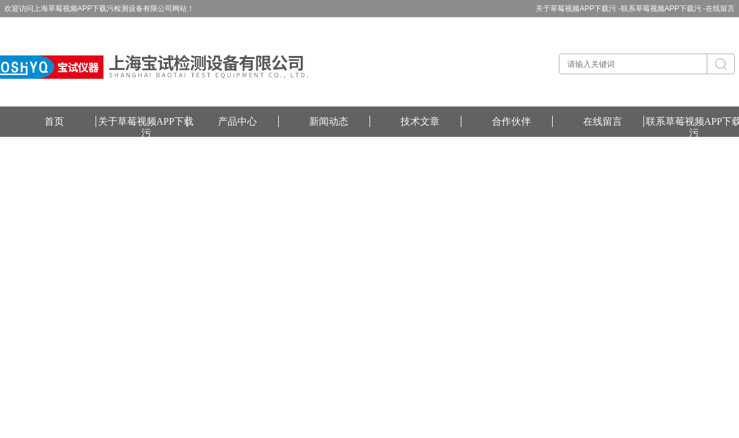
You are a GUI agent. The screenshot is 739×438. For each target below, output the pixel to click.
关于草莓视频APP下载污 (146, 121)
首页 (54, 121)
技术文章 (420, 121)
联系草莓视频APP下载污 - (663, 8)
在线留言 (720, 8)
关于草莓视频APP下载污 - (578, 8)
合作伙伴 (511, 121)
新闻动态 (328, 121)
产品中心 (237, 121)
